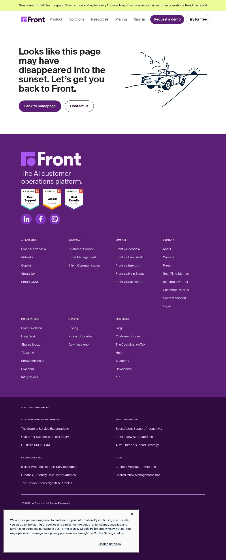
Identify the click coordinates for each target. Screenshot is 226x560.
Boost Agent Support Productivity (139, 429)
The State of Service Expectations (45, 429)
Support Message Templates (136, 467)
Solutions (76, 19)
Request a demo (167, 19)
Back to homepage (40, 106)
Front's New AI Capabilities (134, 437)
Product (55, 19)
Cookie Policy (89, 529)
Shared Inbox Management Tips (138, 475)
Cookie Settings (110, 544)
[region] (71, 531)
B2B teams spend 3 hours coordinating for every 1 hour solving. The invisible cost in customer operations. (113, 5)
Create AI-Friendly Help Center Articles (48, 475)
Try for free (198, 19)
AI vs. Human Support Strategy (137, 445)
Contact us (79, 106)
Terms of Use (69, 529)
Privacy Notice (114, 529)
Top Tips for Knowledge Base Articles (46, 483)
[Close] (132, 514)
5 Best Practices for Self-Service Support (50, 467)
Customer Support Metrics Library (45, 437)
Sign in (139, 19)
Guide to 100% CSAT (35, 445)
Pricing (121, 19)
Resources (99, 19)
